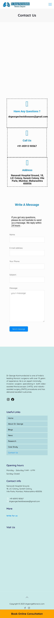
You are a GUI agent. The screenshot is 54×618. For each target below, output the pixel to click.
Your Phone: (15, 261)
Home (10, 418)
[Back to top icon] (27, 597)
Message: (14, 288)
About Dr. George (15, 424)
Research (12, 441)
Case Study (13, 447)
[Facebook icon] (25, 608)
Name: (12, 234)
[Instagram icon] (29, 608)
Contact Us (13, 452)
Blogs (10, 429)
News (10, 435)
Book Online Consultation (27, 613)
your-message (27, 306)
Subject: (13, 275)
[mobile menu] (50, 4)
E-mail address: (16, 248)
